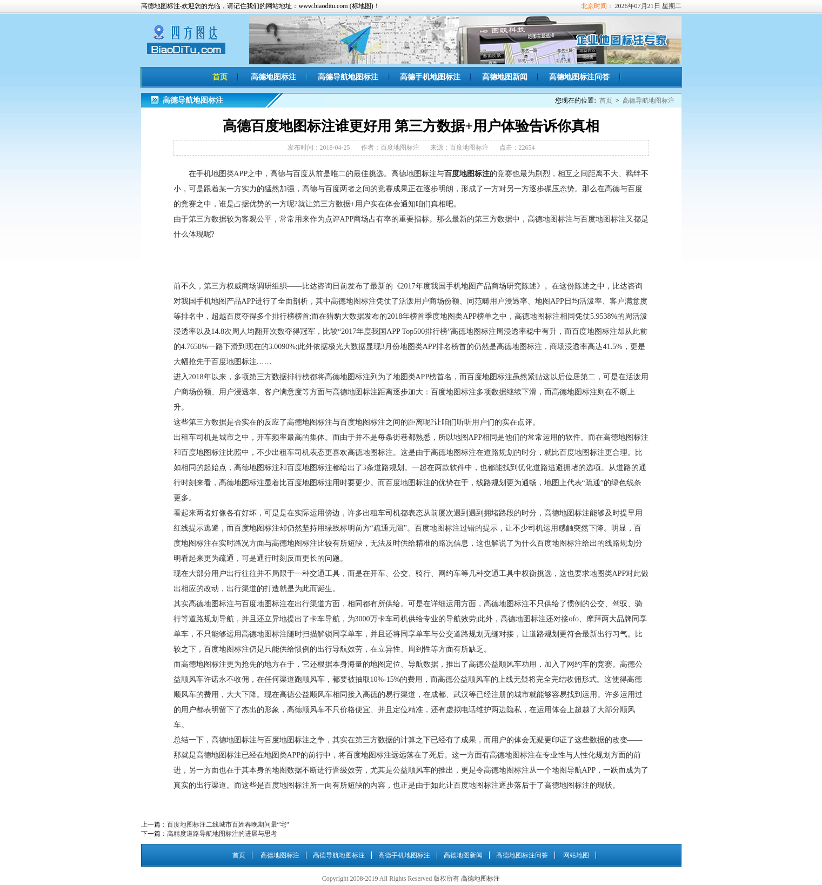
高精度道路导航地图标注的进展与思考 (222, 833)
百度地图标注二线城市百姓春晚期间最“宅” (228, 824)
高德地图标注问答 (579, 77)
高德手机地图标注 (430, 77)
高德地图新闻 (504, 77)
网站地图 (576, 855)
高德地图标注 (186, 39)
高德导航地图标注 (348, 77)
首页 (220, 77)
